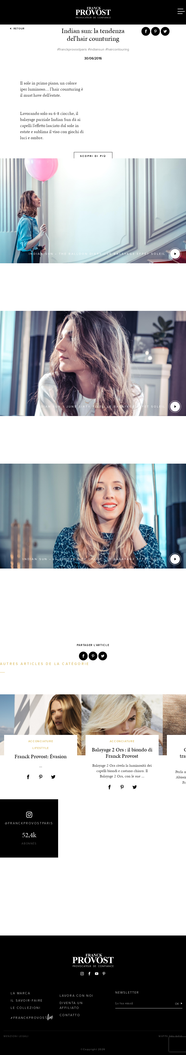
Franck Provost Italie (93, 11)
